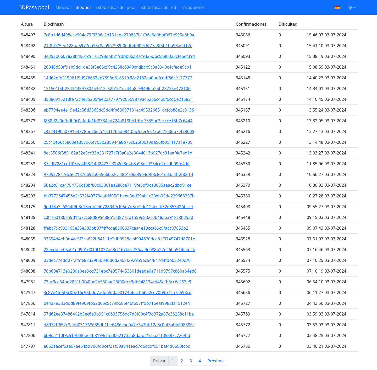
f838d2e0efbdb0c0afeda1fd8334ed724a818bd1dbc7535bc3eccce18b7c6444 (118, 121)
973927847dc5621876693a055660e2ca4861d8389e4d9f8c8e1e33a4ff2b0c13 (118, 174)
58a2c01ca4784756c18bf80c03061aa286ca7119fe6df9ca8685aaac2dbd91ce (118, 185)
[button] (339, 7)
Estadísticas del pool (115, 7)
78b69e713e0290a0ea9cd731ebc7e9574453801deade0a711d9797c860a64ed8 (120, 271)
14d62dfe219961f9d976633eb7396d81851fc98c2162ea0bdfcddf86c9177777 (118, 78)
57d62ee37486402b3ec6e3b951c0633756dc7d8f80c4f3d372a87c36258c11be (119, 314)
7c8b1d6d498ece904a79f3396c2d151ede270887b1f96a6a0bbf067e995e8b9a (119, 35)
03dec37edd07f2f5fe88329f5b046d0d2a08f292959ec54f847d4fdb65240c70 (117, 260)
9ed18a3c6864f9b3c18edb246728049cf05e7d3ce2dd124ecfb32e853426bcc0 (118, 206)
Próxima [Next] (215, 361)
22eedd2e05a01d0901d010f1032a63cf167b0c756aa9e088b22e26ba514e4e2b (119, 249)
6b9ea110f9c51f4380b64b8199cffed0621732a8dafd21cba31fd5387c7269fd (117, 335)
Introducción (193, 7)
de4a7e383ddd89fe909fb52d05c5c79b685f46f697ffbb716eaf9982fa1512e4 (117, 303)
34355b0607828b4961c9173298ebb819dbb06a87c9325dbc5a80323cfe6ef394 (119, 56)
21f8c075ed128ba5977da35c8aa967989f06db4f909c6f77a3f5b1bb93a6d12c (118, 45)
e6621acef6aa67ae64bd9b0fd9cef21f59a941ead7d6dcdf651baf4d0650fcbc (117, 346)
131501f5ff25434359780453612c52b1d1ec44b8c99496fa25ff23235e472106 (117, 88)
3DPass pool (34, 7)
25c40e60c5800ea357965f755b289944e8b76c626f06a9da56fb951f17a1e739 (118, 142)
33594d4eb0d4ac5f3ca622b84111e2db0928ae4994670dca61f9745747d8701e (119, 239)
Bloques (84, 7)
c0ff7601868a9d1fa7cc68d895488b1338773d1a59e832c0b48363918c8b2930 (118, 217)
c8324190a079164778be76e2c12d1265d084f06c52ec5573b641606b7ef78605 (119, 131)
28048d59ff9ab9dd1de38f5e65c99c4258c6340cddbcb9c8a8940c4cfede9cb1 (118, 67)
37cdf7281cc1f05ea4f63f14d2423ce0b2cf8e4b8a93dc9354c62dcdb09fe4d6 (117, 164)
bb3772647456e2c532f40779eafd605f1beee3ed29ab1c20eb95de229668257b (119, 196)
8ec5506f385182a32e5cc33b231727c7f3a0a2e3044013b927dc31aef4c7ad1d (118, 153)
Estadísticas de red (158, 7)
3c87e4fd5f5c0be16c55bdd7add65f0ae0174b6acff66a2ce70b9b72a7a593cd (118, 292)
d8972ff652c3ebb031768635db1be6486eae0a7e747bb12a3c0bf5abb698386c (119, 325)
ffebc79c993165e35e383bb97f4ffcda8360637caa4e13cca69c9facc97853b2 (116, 228)
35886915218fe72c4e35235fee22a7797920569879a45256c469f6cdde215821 (118, 99)
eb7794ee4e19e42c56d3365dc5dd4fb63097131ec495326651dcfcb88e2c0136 (119, 110)
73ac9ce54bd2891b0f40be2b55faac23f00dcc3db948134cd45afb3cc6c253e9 (117, 282)
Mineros (63, 7)
